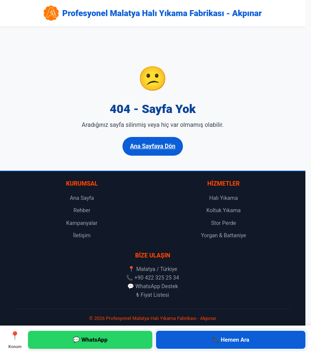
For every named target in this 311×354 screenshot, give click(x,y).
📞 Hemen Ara (230, 339)
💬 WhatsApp (90, 339)
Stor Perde (223, 223)
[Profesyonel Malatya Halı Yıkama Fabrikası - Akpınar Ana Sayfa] (153, 13)
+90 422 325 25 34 (156, 278)
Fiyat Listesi (155, 295)
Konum (15, 339)
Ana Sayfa (82, 198)
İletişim (82, 235)
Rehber (82, 210)
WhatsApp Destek (157, 286)
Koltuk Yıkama (223, 210)
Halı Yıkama (223, 198)
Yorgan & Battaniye (223, 235)
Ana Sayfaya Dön (152, 146)
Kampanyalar (81, 223)
